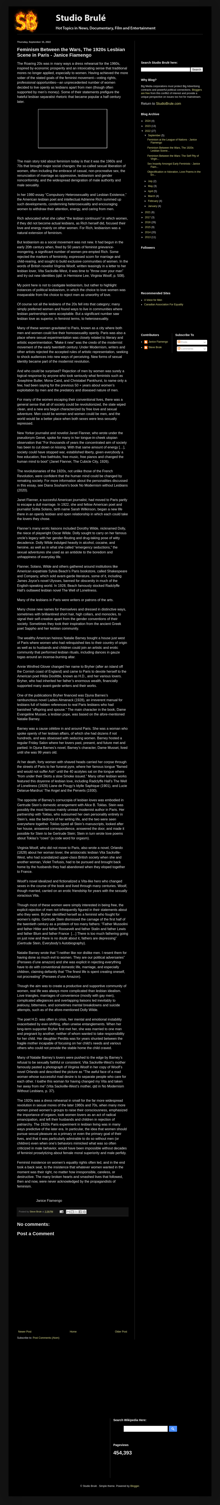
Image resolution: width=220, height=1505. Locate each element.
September (154, 135)
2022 (148, 130)
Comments (185, 348)
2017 (148, 217)
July (150, 181)
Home (73, 1331)
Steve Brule (155, 347)
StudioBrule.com (168, 103)
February (153, 201)
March (152, 196)
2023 (148, 126)
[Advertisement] (166, 47)
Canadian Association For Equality (163, 304)
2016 (148, 222)
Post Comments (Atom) (46, 1337)
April (151, 191)
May (151, 186)
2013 (148, 237)
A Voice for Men (153, 300)
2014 (148, 232)
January (153, 206)
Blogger (134, 1486)
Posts (182, 342)
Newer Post (24, 1331)
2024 (148, 120)
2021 (148, 212)
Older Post (121, 1331)
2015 (148, 227)
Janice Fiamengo (158, 341)
